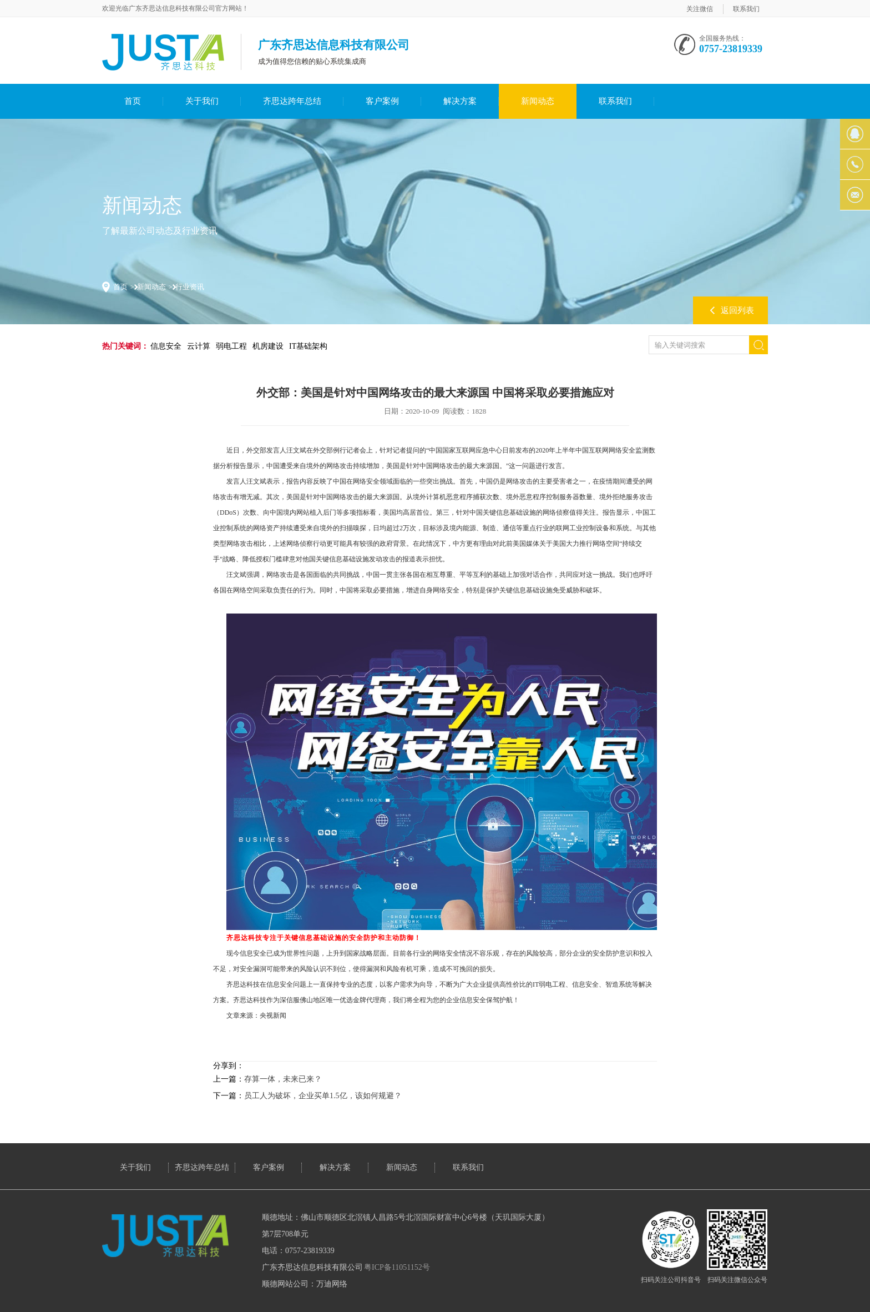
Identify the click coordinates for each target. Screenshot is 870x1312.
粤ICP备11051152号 (397, 1267)
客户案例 (382, 101)
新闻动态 (537, 101)
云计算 (198, 346)
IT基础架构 (308, 346)
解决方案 (460, 101)
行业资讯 (189, 287)
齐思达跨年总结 (292, 101)
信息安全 (165, 346)
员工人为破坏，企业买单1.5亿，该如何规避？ (323, 1096)
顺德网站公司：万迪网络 (304, 1284)
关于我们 (202, 101)
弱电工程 (231, 346)
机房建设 (268, 346)
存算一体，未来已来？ (283, 1079)
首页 (132, 101)
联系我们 (746, 9)
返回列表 (737, 310)
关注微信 (699, 9)
